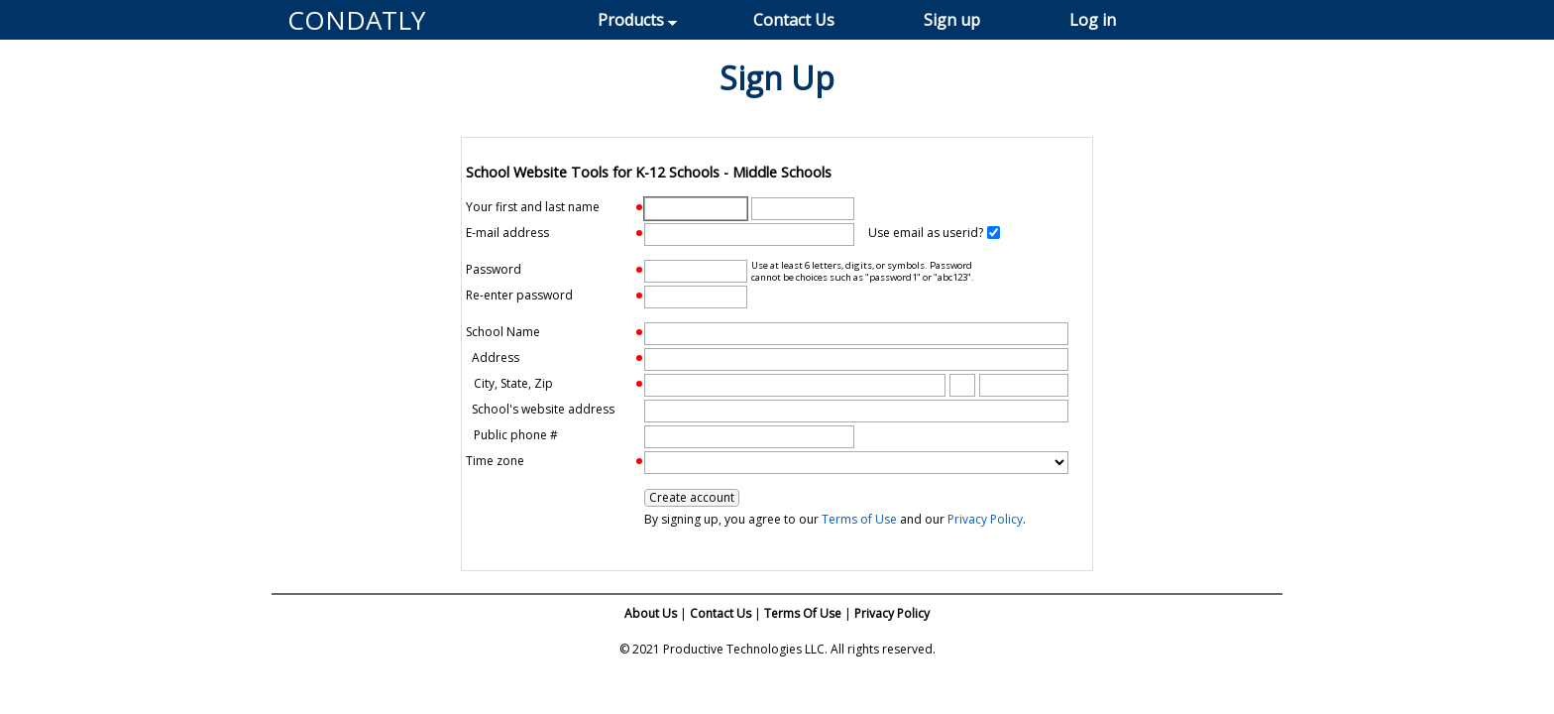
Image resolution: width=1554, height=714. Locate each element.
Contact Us (793, 20)
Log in (1092, 20)
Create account (691, 497)
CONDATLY (356, 20)
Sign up (952, 20)
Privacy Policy (985, 519)
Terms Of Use (802, 613)
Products (631, 20)
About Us (650, 613)
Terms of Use (859, 519)
